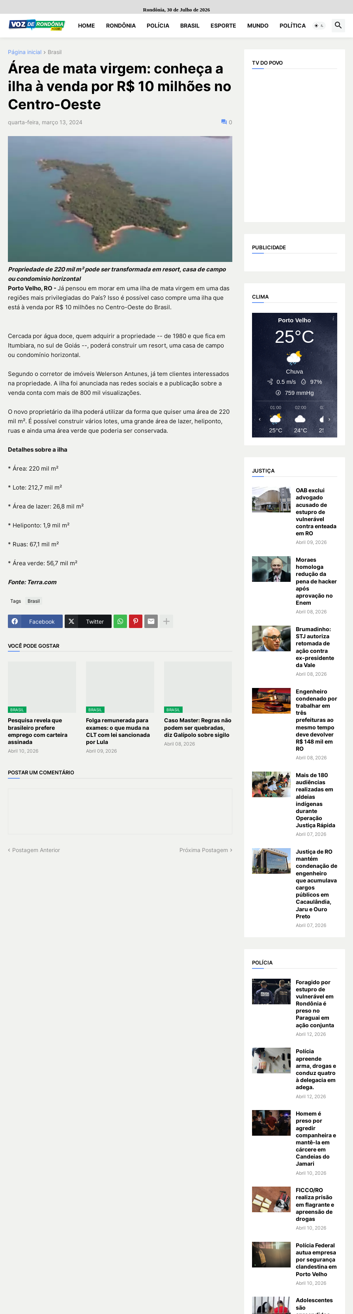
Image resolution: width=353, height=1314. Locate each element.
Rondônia (121, 25)
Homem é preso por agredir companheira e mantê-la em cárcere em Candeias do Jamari (316, 1138)
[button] (319, 26)
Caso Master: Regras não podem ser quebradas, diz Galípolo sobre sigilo (198, 727)
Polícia (158, 25)
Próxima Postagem (203, 850)
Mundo (258, 25)
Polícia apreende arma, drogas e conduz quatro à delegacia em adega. (316, 1069)
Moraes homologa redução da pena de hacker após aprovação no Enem (316, 581)
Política (293, 25)
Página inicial (24, 52)
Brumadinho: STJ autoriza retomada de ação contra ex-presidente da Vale (315, 647)
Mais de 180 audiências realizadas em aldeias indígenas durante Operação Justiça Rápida (315, 800)
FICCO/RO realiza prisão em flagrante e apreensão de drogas (315, 1204)
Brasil (190, 25)
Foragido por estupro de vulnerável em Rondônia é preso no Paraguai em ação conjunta (315, 1003)
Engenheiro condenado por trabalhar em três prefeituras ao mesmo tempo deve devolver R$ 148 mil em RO (316, 720)
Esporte (223, 25)
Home (86, 25)
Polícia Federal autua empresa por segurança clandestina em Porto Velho (316, 1259)
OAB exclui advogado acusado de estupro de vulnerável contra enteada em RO (316, 511)
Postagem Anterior (36, 850)
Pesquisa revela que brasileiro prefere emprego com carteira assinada (37, 731)
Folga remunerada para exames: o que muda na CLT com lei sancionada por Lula (118, 731)
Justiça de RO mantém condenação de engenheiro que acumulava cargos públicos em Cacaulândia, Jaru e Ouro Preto (316, 884)
